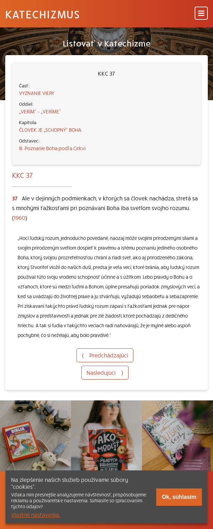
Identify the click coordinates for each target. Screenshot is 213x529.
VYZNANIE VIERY (36, 93)
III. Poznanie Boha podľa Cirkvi (52, 148)
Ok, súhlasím (179, 497)
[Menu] (201, 14)
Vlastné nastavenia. (35, 514)
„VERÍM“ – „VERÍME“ (40, 111)
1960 (19, 217)
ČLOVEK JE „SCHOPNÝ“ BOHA (50, 130)
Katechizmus (42, 14)
